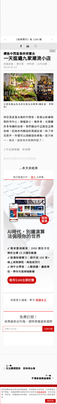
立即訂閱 (48, 328)
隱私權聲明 (41, 392)
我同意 (50, 401)
